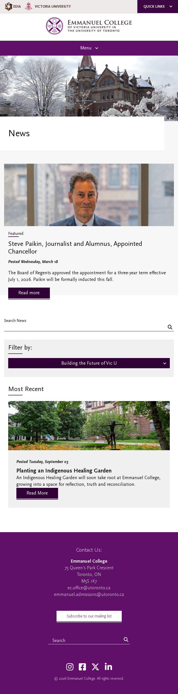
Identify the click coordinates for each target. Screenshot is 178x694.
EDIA (12, 6)
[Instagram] (69, 667)
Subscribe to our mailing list (89, 616)
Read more (29, 293)
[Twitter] (95, 667)
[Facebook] (82, 667)
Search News (15, 320)
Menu (86, 48)
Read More (37, 493)
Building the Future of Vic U (89, 363)
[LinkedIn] (108, 667)
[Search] (170, 327)
